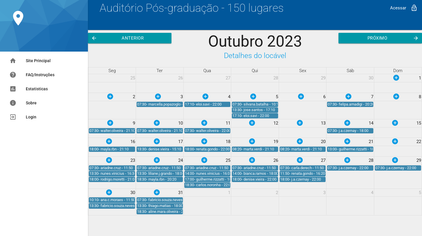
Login (22, 117)
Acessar (404, 8)
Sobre (23, 103)
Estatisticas (28, 89)
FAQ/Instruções (32, 75)
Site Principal (30, 61)
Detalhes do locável (255, 55)
